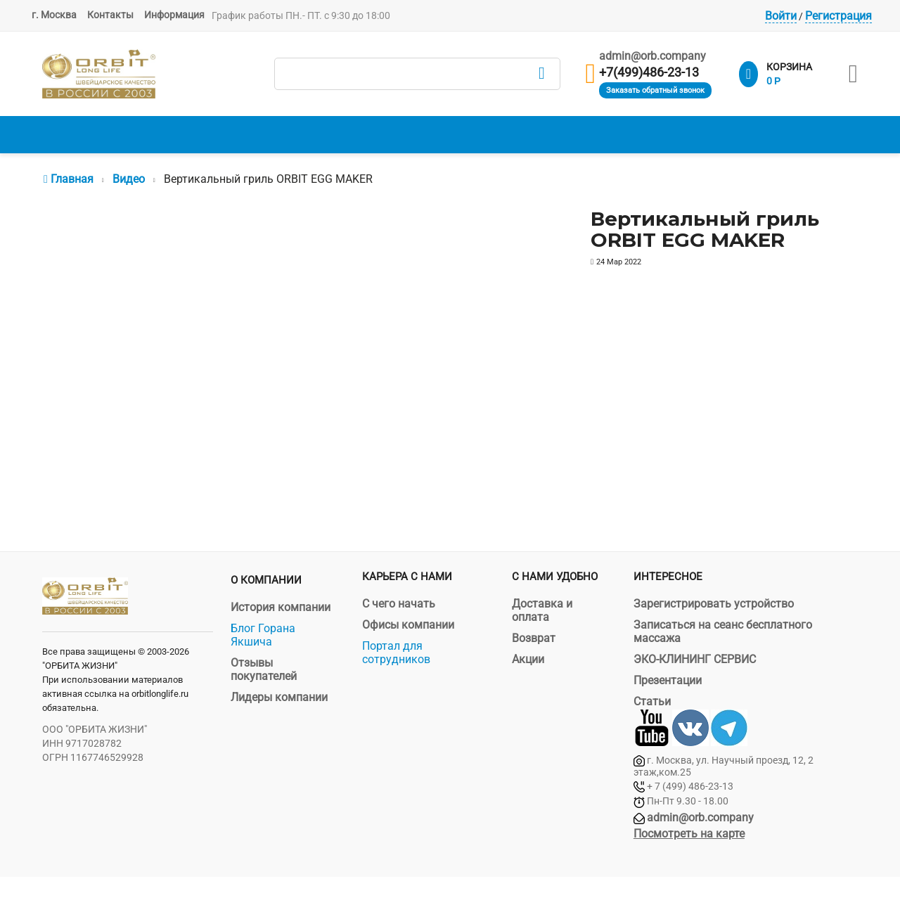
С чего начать (398, 603)
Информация (174, 14)
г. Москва (54, 14)
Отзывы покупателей (264, 669)
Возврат (533, 638)
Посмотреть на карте (689, 833)
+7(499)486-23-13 (649, 72)
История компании (280, 607)
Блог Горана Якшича (263, 635)
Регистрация (838, 16)
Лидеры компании (279, 697)
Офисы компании (408, 624)
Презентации (668, 680)
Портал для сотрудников (396, 652)
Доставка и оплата (542, 610)
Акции (528, 659)
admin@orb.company (652, 56)
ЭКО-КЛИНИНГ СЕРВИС (695, 659)
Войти (781, 16)
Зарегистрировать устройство (714, 603)
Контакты (110, 14)
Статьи (652, 701)
